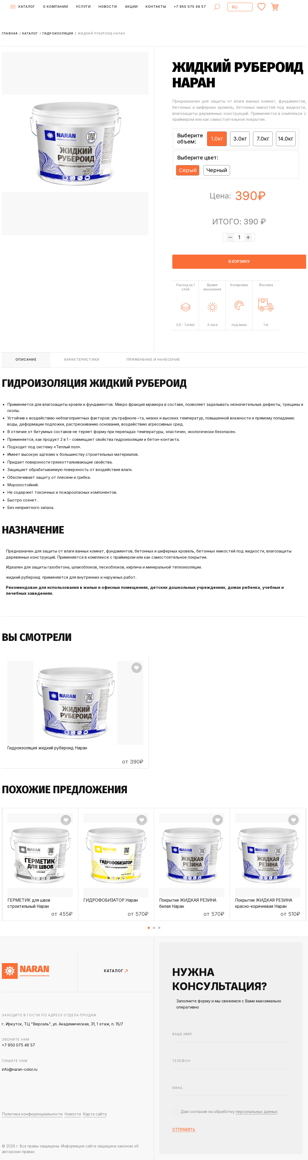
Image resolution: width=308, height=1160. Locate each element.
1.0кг (217, 138)
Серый (188, 170)
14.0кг (285, 138)
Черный (216, 170)
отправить (183, 1130)
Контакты (156, 7)
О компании (55, 7)
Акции (131, 7)
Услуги (83, 7)
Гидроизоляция (58, 33)
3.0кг (240, 138)
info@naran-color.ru (19, 1069)
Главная (10, 33)
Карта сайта (95, 1114)
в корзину (239, 261)
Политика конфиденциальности (32, 1114)
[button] (149, 928)
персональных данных (257, 1111)
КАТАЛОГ (116, 971)
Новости (108, 7)
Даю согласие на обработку (229, 1111)
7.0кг (263, 138)
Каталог (30, 33)
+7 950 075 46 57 (190, 7)
